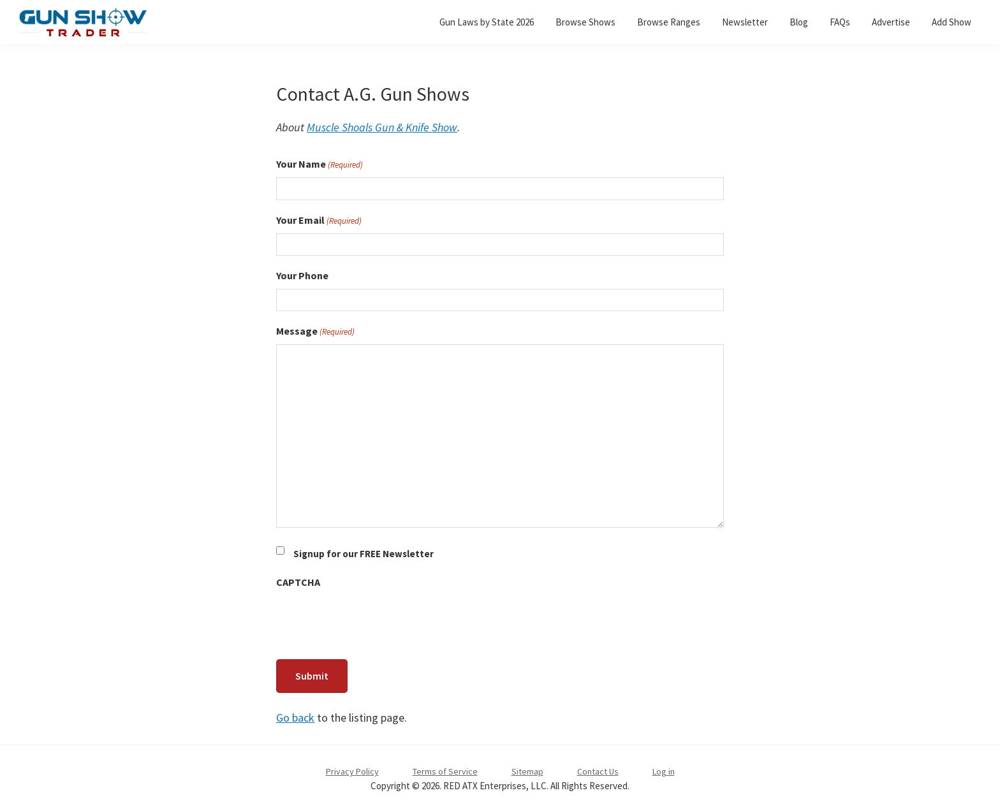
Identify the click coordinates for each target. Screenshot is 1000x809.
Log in (663, 768)
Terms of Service (445, 768)
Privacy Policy (352, 768)
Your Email (319, 221)
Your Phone (302, 275)
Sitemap (527, 768)
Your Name (319, 164)
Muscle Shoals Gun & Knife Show (382, 127)
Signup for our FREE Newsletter (363, 554)
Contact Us (598, 768)
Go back (295, 714)
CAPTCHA (298, 582)
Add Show (951, 22)
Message (315, 331)
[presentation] (373, 620)
